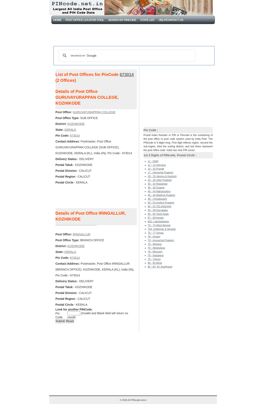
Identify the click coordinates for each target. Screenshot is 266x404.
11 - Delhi (153, 161)
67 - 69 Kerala (155, 217)
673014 (127, 74)
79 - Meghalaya (156, 247)
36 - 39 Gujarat (156, 187)
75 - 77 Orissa (155, 232)
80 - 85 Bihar (155, 263)
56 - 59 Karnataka (158, 210)
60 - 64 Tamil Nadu (158, 214)
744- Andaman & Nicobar (162, 229)
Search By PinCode (122, 20)
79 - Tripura (154, 259)
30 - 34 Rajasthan (158, 183)
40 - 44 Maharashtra (159, 191)
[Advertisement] (134, 35)
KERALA (70, 129)
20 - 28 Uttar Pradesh (160, 180)
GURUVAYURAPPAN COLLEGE (94, 112)
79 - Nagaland (155, 255)
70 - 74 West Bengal (159, 225)
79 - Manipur (155, 244)
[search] (126, 55)
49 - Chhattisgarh (157, 199)
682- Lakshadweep (158, 221)
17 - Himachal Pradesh (160, 172)
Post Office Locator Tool (85, 20)
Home (57, 20)
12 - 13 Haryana (157, 165)
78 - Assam (154, 236)
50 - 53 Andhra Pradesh (161, 202)
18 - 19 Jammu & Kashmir (162, 176)
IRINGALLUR (81, 234)
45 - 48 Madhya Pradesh (161, 195)
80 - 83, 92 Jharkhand (160, 266)
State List (147, 20)
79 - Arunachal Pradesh (161, 240)
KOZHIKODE (75, 124)
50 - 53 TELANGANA (159, 206)
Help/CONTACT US (171, 20)
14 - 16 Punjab (156, 168)
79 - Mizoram (155, 251)
